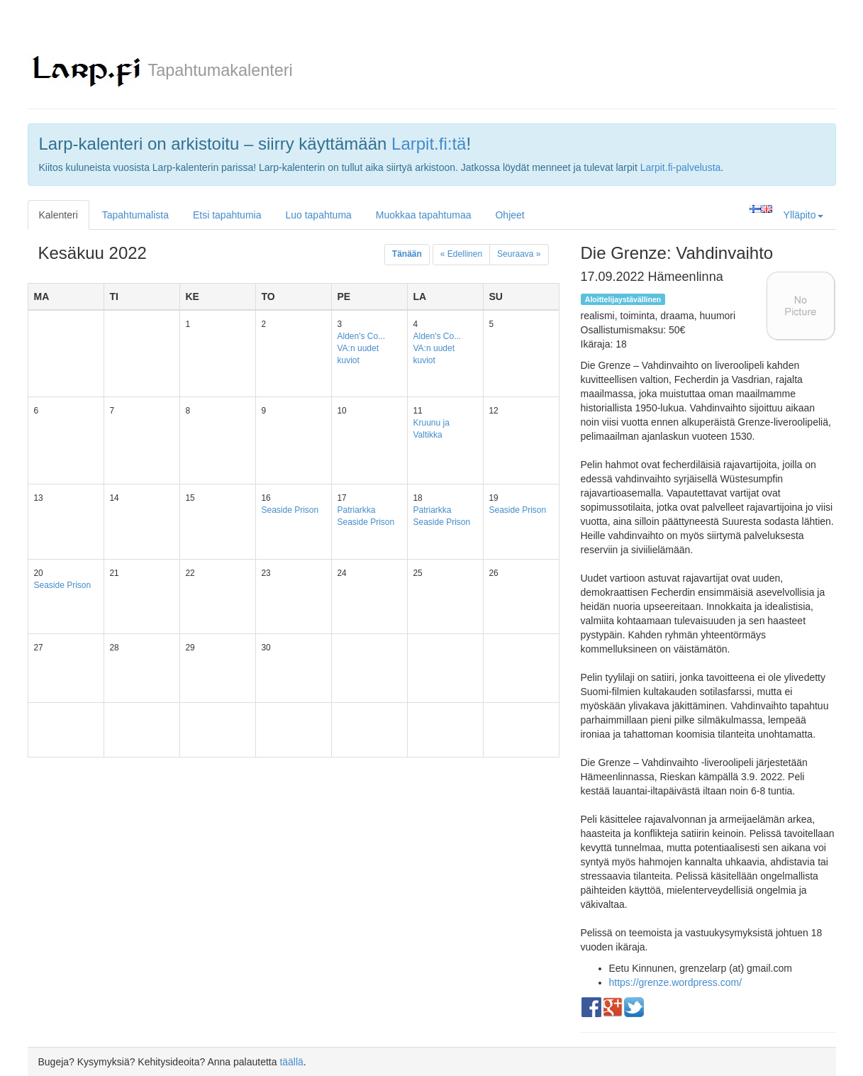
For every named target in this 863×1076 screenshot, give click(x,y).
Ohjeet (509, 215)
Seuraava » (518, 254)
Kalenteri (58, 215)
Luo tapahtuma (318, 215)
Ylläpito (803, 215)
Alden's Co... (362, 336)
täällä (291, 1061)
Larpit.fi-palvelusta (680, 167)
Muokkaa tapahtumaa (424, 215)
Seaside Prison (290, 510)
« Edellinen (461, 254)
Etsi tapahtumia (227, 215)
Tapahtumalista (135, 215)
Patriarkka (357, 510)
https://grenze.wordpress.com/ (675, 982)
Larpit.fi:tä (428, 143)
